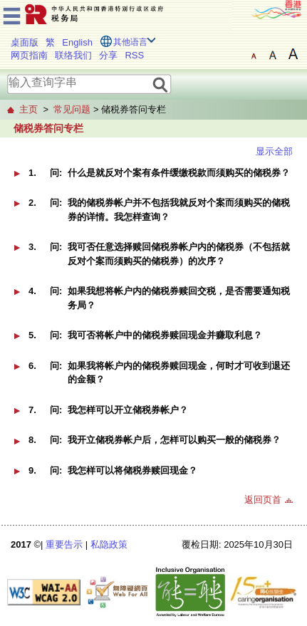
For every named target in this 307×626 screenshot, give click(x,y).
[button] (153, 177)
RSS (134, 55)
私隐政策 (109, 544)
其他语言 (130, 42)
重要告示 (64, 544)
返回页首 (262, 499)
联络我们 (73, 55)
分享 (108, 55)
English (77, 42)
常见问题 (71, 109)
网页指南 (29, 55)
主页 (28, 109)
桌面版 (24, 42)
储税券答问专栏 (48, 128)
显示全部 (274, 151)
